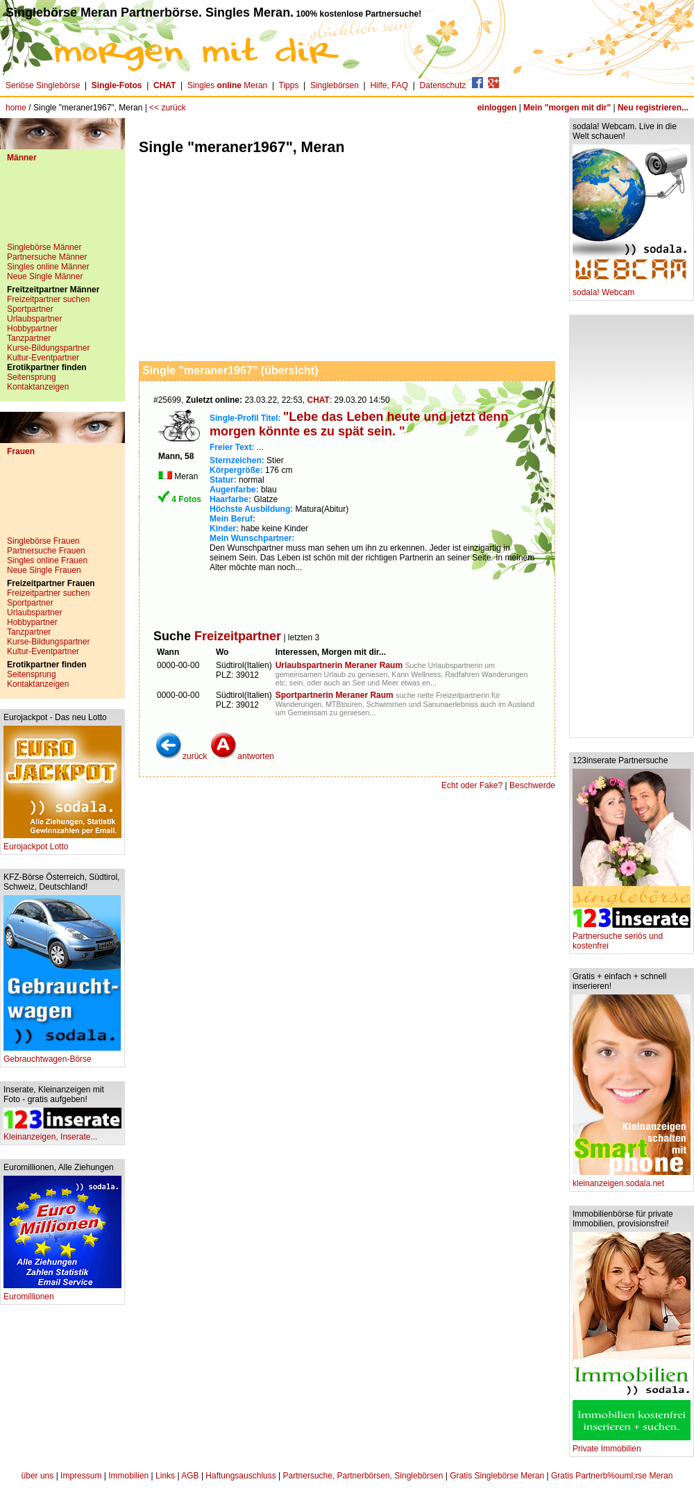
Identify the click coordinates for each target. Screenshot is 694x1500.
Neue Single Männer (45, 276)
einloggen (497, 107)
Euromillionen (62, 1292)
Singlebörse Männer (44, 247)
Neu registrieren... (653, 107)
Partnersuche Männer (47, 257)
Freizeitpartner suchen (48, 299)
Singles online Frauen (47, 560)
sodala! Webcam (632, 288)
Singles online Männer (48, 267)
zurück (181, 756)
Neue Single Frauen (44, 570)
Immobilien (128, 1476)
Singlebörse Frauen (43, 541)
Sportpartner (30, 309)
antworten (242, 756)
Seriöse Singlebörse (43, 85)
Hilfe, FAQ (389, 85)
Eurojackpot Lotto (62, 842)
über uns (38, 1476)
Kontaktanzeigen (38, 387)
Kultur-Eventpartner (43, 357)
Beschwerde (532, 785)
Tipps (289, 85)
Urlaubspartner (34, 319)
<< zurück (167, 107)
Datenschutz (443, 85)
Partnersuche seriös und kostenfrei (632, 937)
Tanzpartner (29, 338)
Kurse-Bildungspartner (48, 348)
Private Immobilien (632, 1444)
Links (165, 1476)
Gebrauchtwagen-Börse (62, 1055)
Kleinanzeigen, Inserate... (62, 1133)
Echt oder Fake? (471, 785)
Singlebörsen (334, 85)
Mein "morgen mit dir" (567, 107)
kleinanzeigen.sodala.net (632, 1179)
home (16, 107)
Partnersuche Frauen (46, 551)
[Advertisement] (62, 207)
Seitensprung (31, 377)
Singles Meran (227, 85)
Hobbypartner (32, 328)
